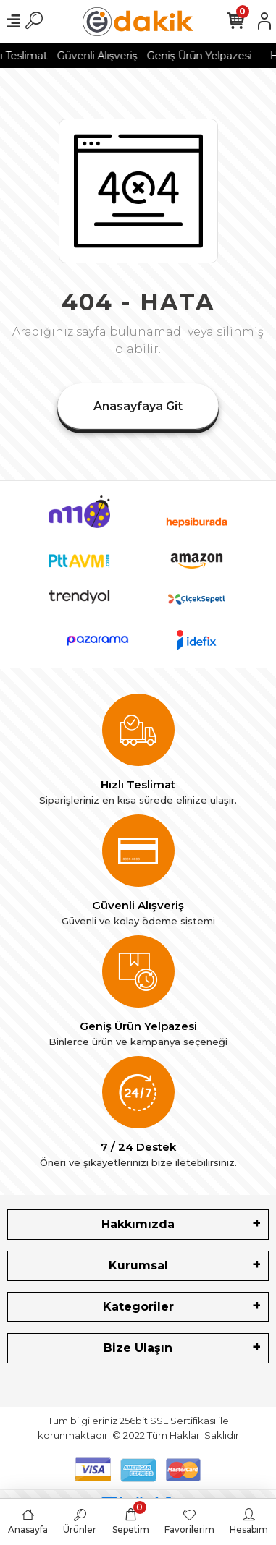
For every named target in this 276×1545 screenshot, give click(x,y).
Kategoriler (138, 1307)
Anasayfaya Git (138, 406)
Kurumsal (138, 1265)
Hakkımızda (138, 1224)
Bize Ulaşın (138, 1348)
